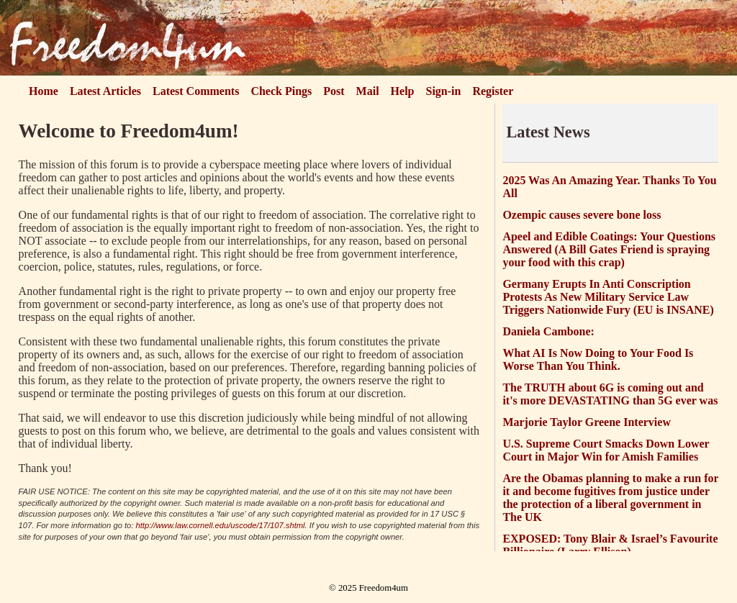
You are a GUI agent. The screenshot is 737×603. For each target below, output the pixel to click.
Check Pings (281, 91)
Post (333, 91)
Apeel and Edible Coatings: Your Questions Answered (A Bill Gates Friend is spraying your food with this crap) (608, 249)
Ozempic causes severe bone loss (581, 215)
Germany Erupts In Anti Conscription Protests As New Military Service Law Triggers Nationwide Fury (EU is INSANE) (607, 297)
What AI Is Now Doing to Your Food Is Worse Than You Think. (597, 359)
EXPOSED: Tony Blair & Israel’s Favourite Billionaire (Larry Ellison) (610, 545)
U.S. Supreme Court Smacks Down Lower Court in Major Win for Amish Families (605, 450)
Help (403, 91)
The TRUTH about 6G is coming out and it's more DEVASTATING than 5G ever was (610, 394)
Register (492, 91)
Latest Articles (105, 91)
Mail (367, 91)
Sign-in (443, 91)
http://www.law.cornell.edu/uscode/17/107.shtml (220, 525)
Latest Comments (196, 91)
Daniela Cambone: (548, 331)
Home (43, 91)
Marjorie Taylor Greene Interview (586, 422)
